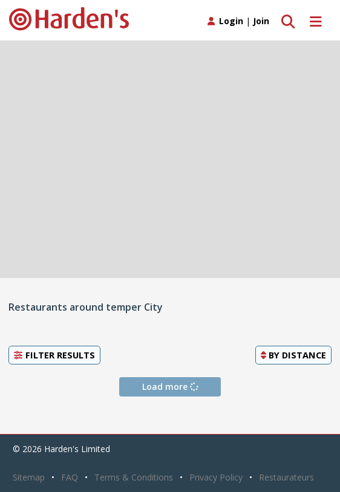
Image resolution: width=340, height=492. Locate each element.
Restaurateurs (286, 477)
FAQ (69, 477)
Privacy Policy (216, 477)
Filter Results (54, 355)
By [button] (293, 355)
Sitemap (29, 477)
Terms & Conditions (133, 477)
